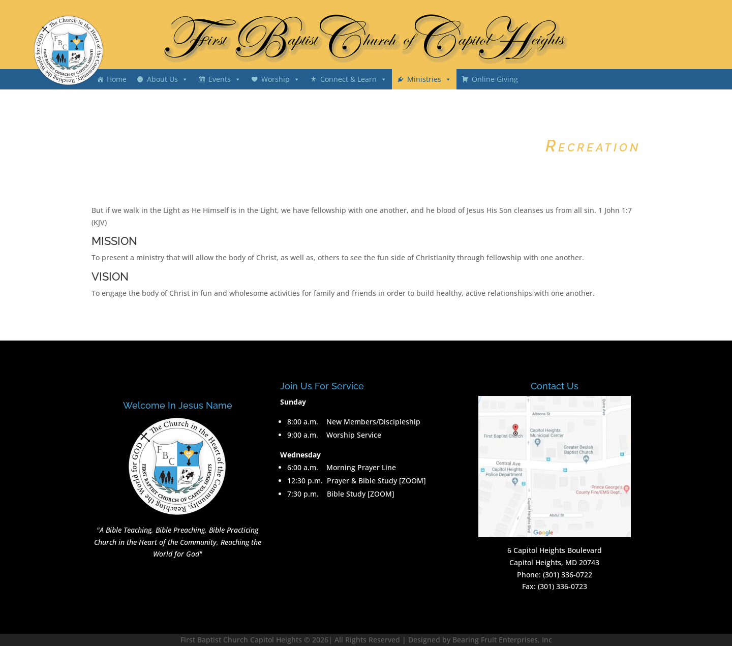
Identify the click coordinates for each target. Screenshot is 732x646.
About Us (162, 79)
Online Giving (495, 79)
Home (117, 79)
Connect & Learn (348, 79)
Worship (275, 79)
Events (219, 79)
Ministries (424, 79)
